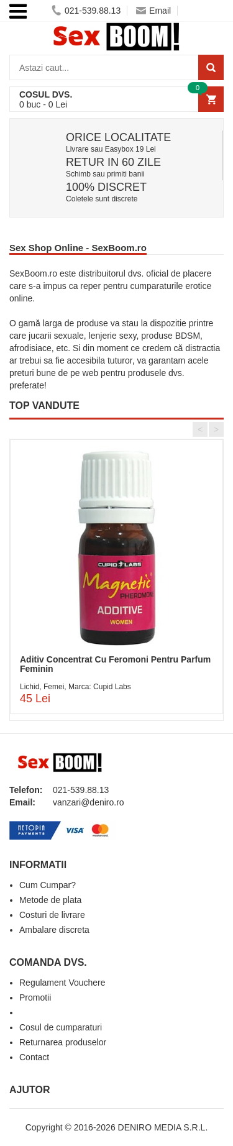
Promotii (35, 997)
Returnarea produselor (62, 1042)
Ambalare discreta (54, 930)
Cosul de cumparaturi (60, 1027)
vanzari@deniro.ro (88, 802)
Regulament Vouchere (62, 983)
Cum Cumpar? (47, 885)
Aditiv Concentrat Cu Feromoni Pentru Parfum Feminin (115, 664)
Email (153, 11)
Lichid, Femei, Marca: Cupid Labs (75, 686)
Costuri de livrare (52, 915)
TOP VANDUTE (44, 405)
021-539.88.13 (86, 11)
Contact (34, 1057)
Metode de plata (50, 900)
